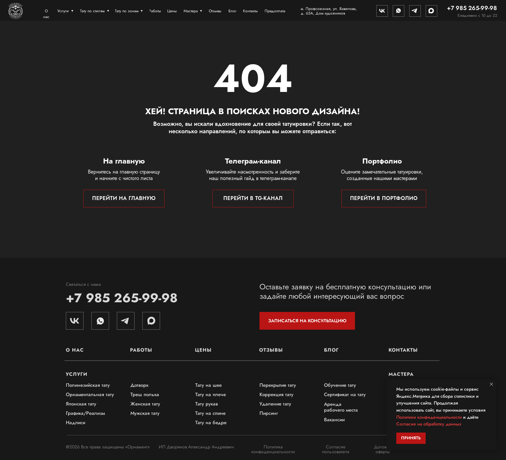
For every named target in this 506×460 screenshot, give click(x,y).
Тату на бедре (211, 422)
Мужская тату (144, 413)
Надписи (75, 422)
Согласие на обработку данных (428, 424)
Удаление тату (275, 403)
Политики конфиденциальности (429, 417)
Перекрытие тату (277, 385)
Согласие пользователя (335, 449)
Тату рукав (206, 403)
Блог (331, 350)
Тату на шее (208, 385)
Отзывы (271, 350)
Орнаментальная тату (90, 394)
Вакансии (334, 419)
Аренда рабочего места (341, 407)
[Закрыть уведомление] (491, 384)
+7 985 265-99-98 (121, 298)
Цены (203, 350)
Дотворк (139, 385)
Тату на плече (210, 394)
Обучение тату (340, 385)
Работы (141, 350)
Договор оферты (382, 449)
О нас (75, 350)
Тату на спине (210, 413)
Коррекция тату (276, 394)
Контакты (403, 350)
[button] (307, 321)
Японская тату (81, 403)
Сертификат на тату (345, 394)
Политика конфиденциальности (273, 449)
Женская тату (145, 403)
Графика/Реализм (85, 413)
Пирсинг (268, 413)
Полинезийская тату (88, 385)
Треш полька (144, 394)
